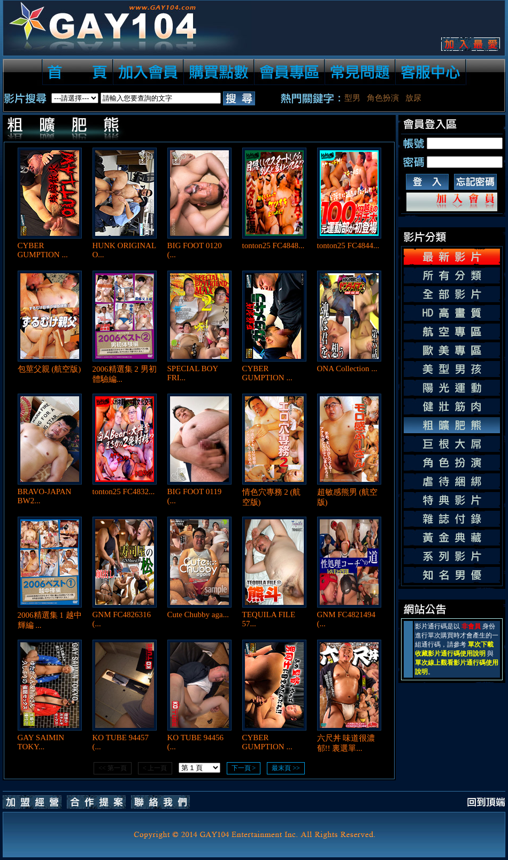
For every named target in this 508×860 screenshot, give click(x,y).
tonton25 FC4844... (348, 245)
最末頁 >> (286, 768)
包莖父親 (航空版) (49, 369)
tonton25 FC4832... (124, 491)
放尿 (413, 98)
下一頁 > (244, 768)
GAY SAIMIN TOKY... (41, 742)
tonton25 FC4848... (273, 245)
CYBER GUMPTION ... (43, 250)
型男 (352, 98)
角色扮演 (383, 98)
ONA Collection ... (347, 368)
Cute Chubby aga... (198, 614)
